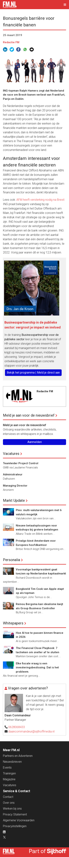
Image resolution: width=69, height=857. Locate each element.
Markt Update (14, 500)
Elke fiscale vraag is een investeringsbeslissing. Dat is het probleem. (37, 667)
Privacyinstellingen (14, 826)
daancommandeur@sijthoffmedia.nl (31, 731)
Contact (8, 797)
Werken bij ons (12, 808)
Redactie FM (11, 42)
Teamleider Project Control (20, 463)
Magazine (9, 779)
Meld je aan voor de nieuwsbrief (28, 415)
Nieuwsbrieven (12, 761)
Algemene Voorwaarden (18, 820)
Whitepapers (13, 623)
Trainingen (9, 773)
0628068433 (16, 727)
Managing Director (15, 485)
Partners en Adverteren (18, 756)
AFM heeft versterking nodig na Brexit (40, 199)
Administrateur (12, 474)
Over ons (9, 802)
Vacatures (11, 453)
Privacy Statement (15, 814)
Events (7, 767)
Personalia (11, 560)
